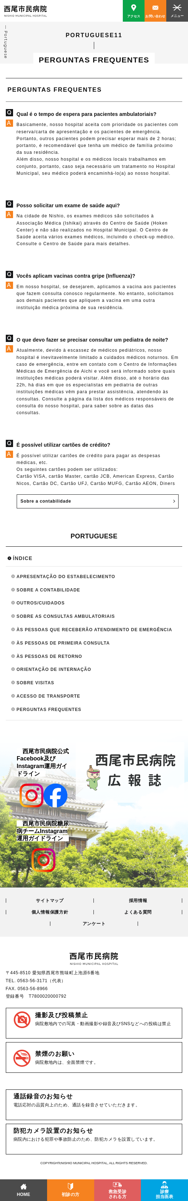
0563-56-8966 (33, 988)
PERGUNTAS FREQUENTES (49, 709)
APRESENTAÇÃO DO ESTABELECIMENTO (66, 576)
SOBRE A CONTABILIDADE (48, 590)
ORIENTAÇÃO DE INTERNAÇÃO (54, 669)
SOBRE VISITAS (35, 682)
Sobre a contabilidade (46, 501)
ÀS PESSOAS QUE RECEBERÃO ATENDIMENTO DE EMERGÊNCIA (94, 629)
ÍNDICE (23, 558)
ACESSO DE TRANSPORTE (48, 696)
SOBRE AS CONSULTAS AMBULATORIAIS (66, 616)
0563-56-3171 (32, 980)
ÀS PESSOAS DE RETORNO (49, 656)
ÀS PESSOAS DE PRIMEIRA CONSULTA (63, 643)
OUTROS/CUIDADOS (41, 603)
